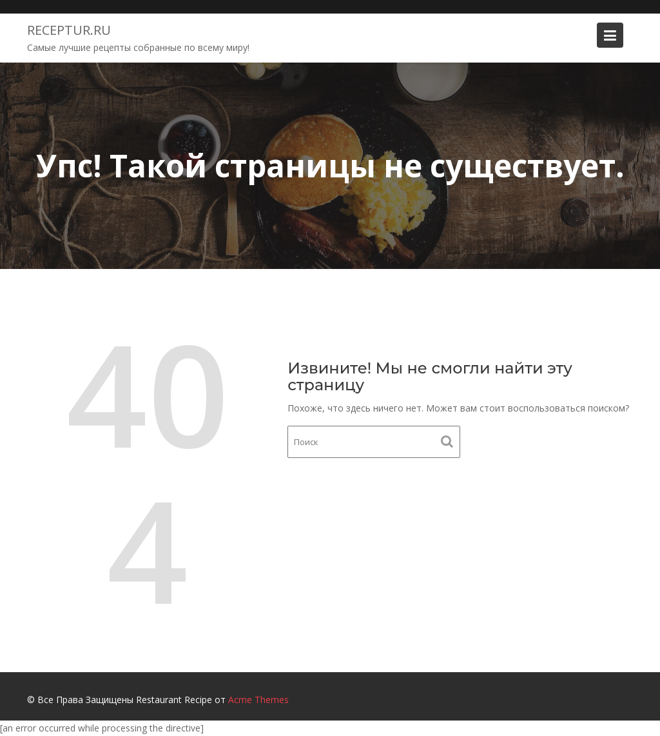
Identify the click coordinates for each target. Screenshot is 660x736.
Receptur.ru (69, 30)
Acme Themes (258, 699)
